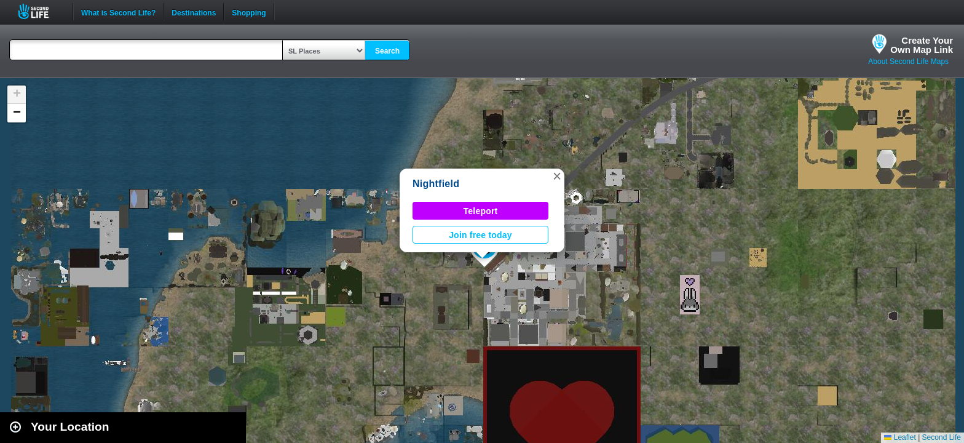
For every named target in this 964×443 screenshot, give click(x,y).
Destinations (194, 12)
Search (387, 51)
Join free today (480, 235)
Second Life (40, 11)
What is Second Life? (118, 12)
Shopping (249, 12)
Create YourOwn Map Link (921, 45)
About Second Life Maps (908, 61)
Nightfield (436, 183)
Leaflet (899, 437)
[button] (557, 176)
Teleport (481, 211)
